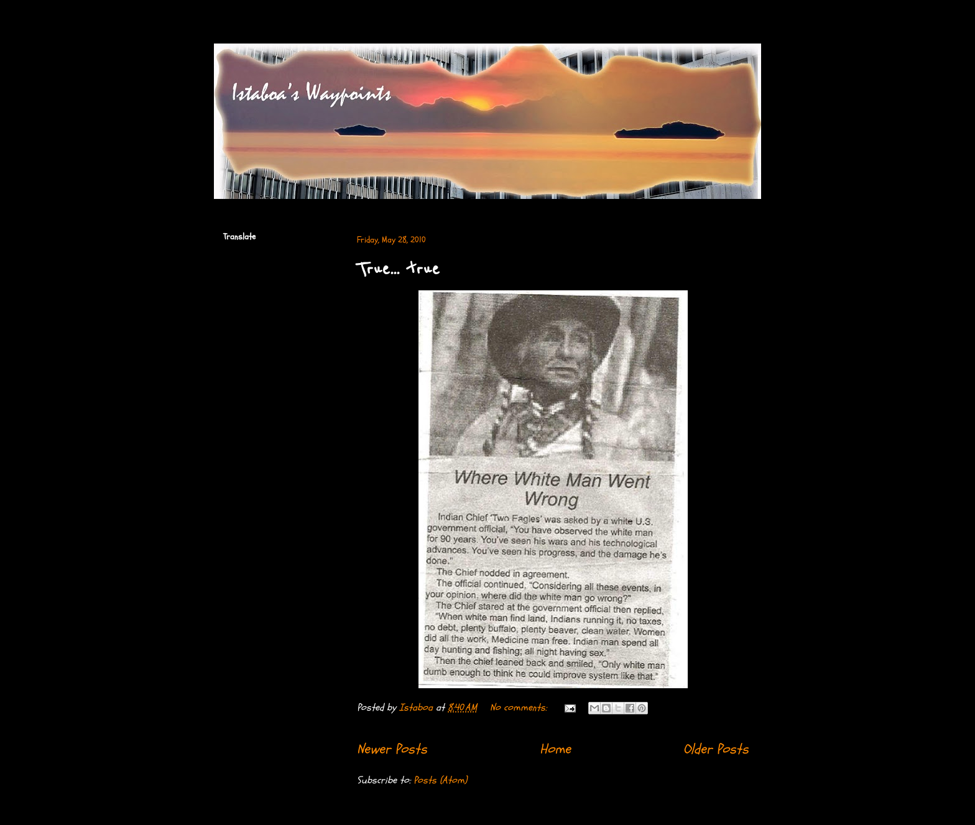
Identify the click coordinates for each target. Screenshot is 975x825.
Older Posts (716, 749)
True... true (398, 269)
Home (555, 749)
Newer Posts (392, 749)
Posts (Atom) (440, 780)
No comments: (520, 707)
